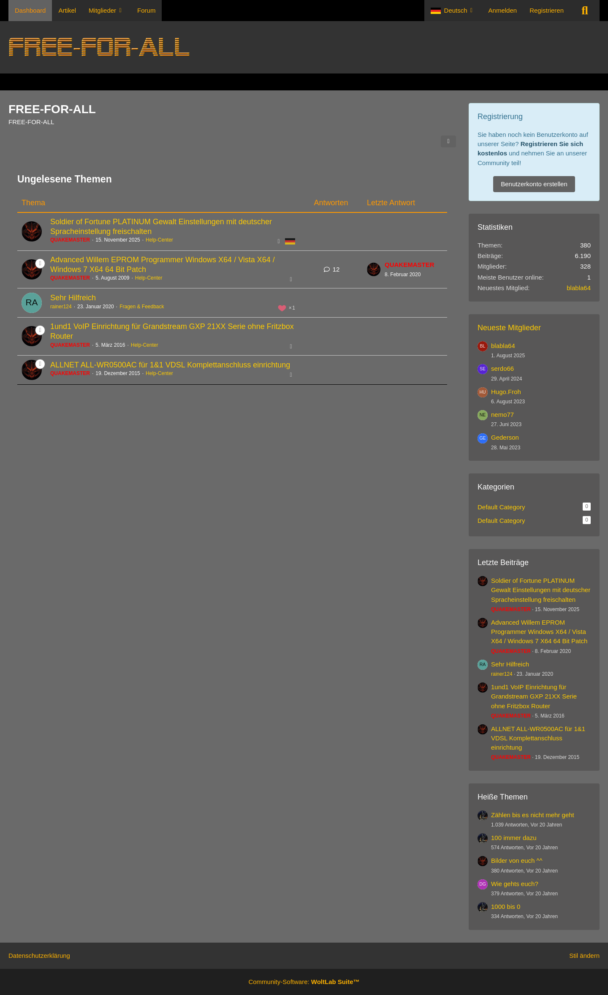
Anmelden (503, 10)
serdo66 (502, 368)
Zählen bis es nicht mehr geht (532, 814)
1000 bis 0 (505, 906)
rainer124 (61, 307)
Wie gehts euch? (514, 883)
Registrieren (546, 10)
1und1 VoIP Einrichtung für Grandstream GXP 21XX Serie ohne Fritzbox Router (534, 696)
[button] (453, 10)
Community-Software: (303, 981)
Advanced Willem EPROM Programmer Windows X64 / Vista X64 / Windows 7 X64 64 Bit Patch (539, 631)
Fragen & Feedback (141, 307)
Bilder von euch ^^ (517, 860)
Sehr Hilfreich (73, 298)
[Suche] (585, 10)
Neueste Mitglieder (509, 328)
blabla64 (579, 287)
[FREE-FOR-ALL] (304, 47)
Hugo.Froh (506, 391)
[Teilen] (448, 141)
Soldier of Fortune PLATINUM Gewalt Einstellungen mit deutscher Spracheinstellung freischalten (540, 590)
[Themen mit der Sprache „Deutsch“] (290, 241)
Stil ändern (584, 955)
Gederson (505, 437)
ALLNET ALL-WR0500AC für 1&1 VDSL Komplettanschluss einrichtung (170, 365)
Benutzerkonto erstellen (534, 184)
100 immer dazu (514, 837)
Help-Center (159, 240)
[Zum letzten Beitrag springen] (373, 269)
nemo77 (502, 414)
